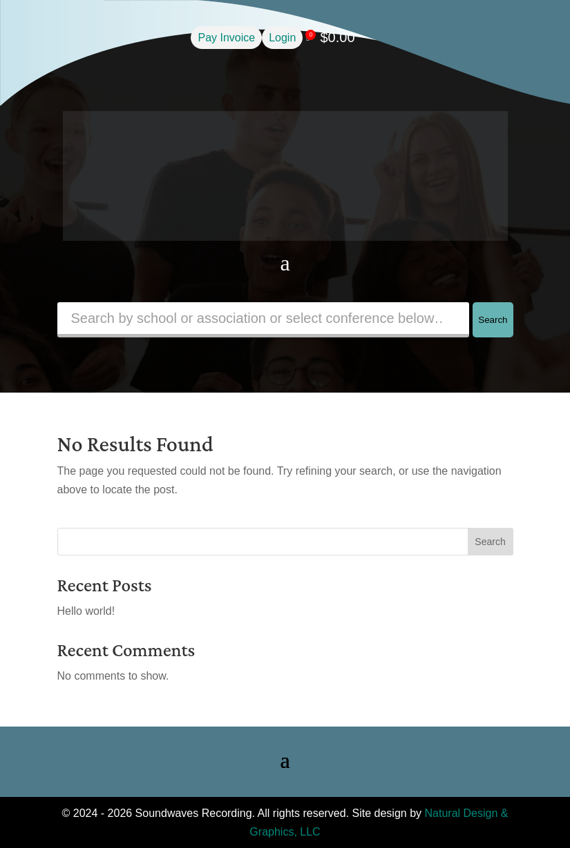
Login (282, 37)
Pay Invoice (226, 37)
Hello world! (86, 611)
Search (492, 320)
